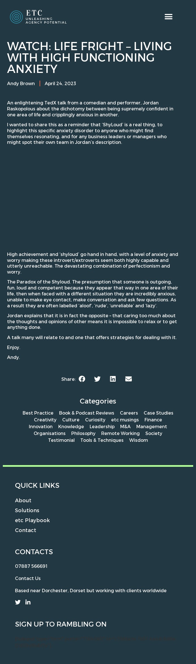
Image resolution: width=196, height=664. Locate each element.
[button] (168, 16)
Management (151, 426)
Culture (70, 419)
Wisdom (138, 440)
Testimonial (61, 440)
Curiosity (95, 419)
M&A (125, 426)
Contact (25, 530)
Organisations (50, 433)
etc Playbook (32, 520)
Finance (153, 419)
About (23, 500)
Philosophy (83, 433)
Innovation (41, 426)
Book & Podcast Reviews (86, 412)
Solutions (27, 510)
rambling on (82, 624)
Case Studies (158, 412)
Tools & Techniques (102, 440)
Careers (129, 412)
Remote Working (120, 433)
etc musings (125, 419)
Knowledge (71, 426)
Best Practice (38, 412)
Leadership (102, 426)
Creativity (45, 419)
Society (153, 433)
